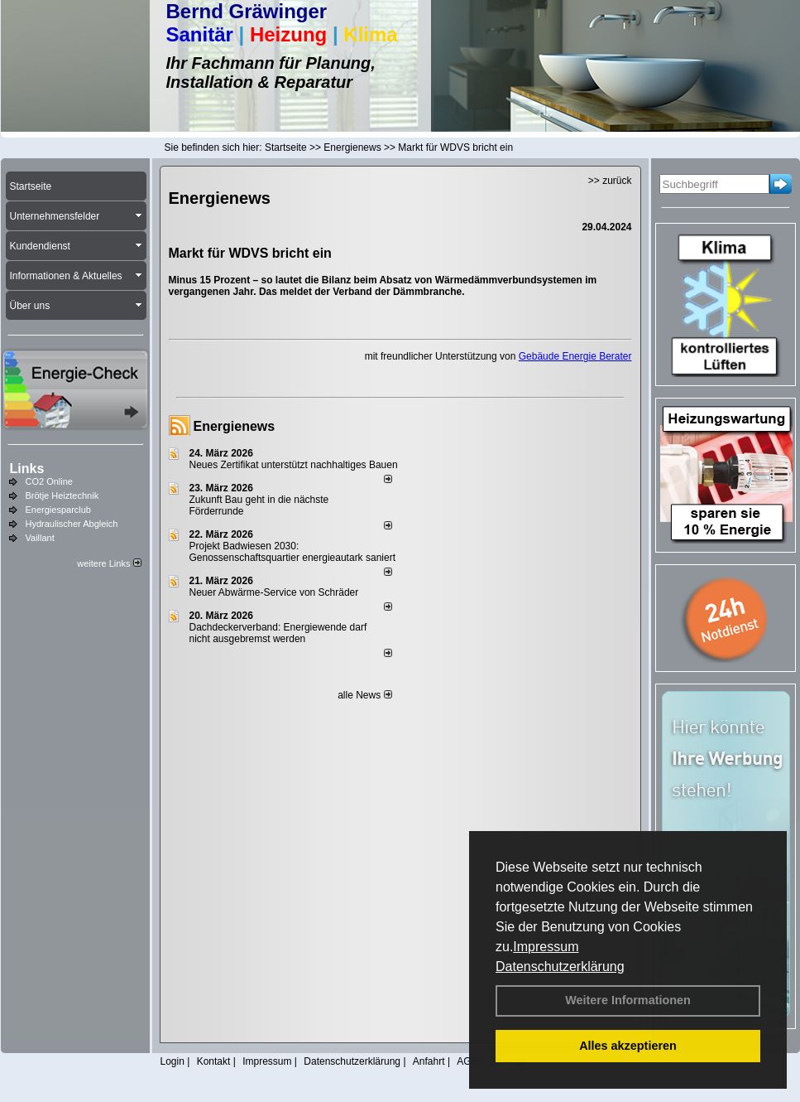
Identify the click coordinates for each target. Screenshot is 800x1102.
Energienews (234, 426)
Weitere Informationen (628, 1000)
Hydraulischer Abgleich (72, 524)
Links (27, 469)
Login (172, 1061)
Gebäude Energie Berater (575, 356)
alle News (364, 695)
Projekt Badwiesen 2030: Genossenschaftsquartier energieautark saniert (292, 551)
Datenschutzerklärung (560, 966)
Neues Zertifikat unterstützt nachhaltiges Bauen (293, 465)
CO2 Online (49, 481)
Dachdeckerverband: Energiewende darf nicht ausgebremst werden (278, 633)
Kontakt (214, 1061)
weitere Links (109, 563)
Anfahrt (429, 1061)
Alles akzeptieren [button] (628, 1045)
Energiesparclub (59, 510)
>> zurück (610, 180)
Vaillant (40, 538)
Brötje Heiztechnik (62, 495)
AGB (467, 1061)
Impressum (545, 947)
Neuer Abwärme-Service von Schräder (274, 592)
